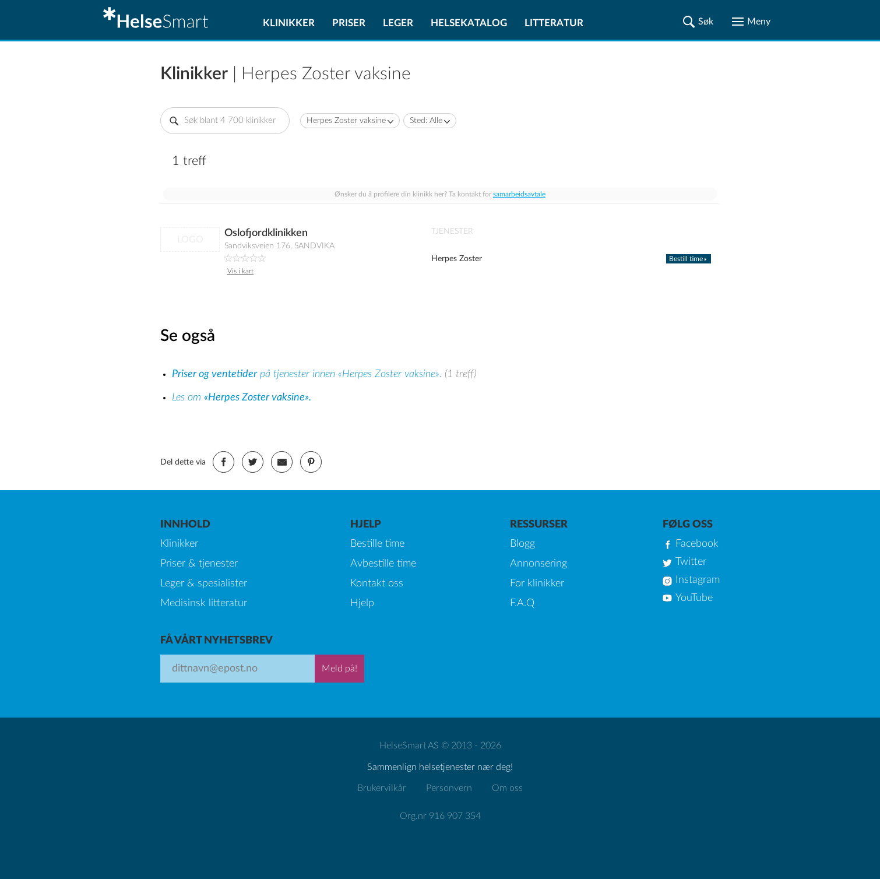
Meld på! (339, 668)
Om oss (507, 788)
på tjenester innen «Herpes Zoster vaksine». (308, 374)
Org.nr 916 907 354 (440, 816)
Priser (348, 23)
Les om (241, 397)
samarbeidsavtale (519, 194)
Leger (398, 23)
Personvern (449, 788)
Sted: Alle (426, 121)
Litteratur (554, 23)
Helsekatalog (469, 23)
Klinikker (289, 23)
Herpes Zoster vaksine (346, 121)
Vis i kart (240, 271)
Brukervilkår (381, 788)
